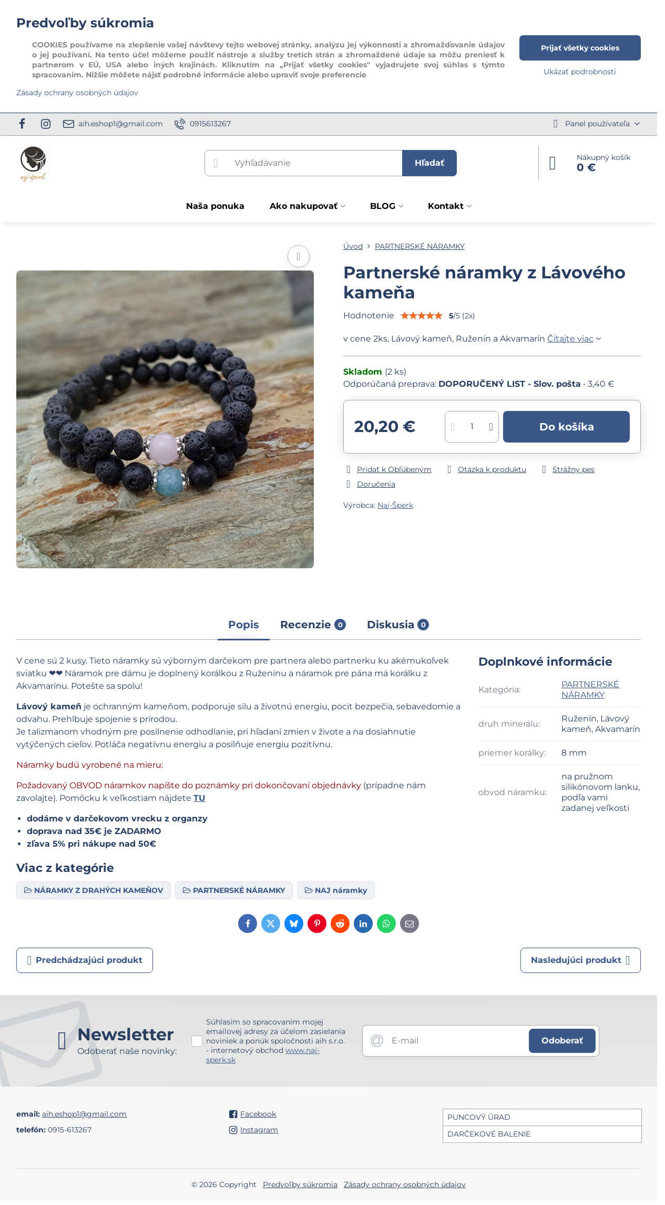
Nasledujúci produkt (580, 960)
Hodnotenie (368, 315)
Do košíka (566, 426)
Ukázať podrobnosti (580, 71)
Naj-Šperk (395, 505)
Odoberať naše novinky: (127, 1051)
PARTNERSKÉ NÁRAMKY (590, 689)
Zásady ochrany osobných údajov (405, 1184)
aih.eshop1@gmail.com (84, 1114)
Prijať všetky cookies (580, 48)
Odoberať (562, 1041)
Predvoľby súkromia (300, 1184)
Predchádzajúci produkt (84, 960)
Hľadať (429, 163)
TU (199, 798)
